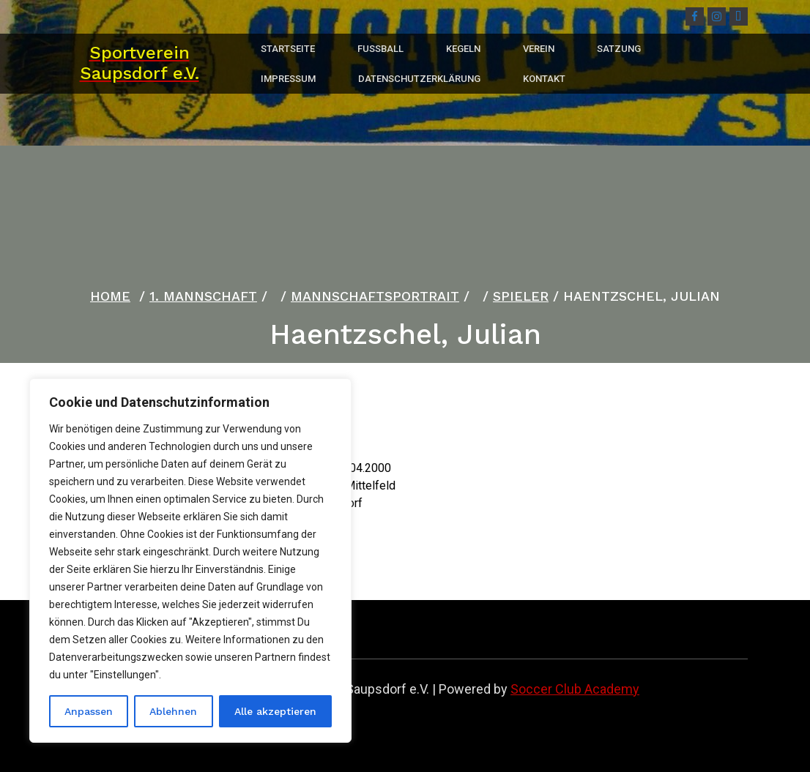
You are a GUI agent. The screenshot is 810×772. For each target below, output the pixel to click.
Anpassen (88, 711)
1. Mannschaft (203, 296)
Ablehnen (173, 711)
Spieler (521, 296)
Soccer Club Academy (574, 689)
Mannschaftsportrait (375, 296)
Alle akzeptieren (275, 711)
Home (110, 296)
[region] (190, 560)
